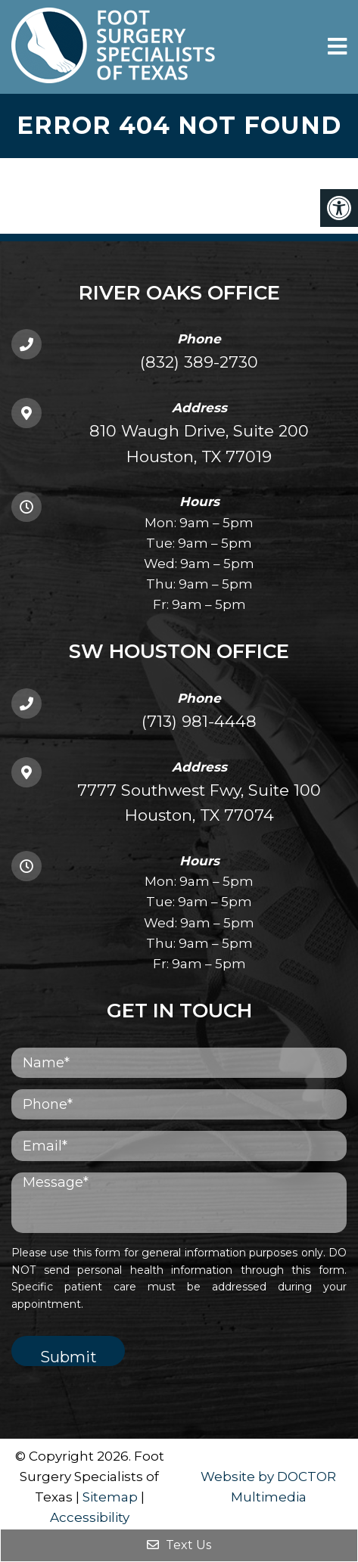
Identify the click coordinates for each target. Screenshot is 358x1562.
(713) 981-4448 (199, 721)
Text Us (179, 1545)
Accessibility (89, 1517)
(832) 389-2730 (199, 361)
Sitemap (110, 1497)
